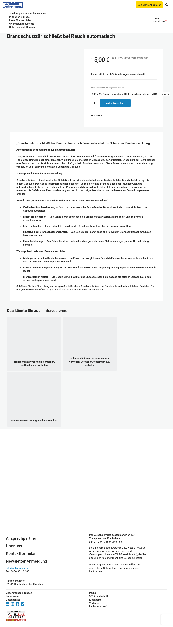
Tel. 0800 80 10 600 (17, 571)
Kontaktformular (21, 553)
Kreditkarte (95, 599)
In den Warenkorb (115, 103)
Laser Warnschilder (20, 20)
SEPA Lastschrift (98, 596)
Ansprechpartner (21, 538)
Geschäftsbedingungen (19, 592)
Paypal (93, 592)
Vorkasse (94, 603)
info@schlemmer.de (17, 568)
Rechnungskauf (97, 606)
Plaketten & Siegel (19, 16)
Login (155, 18)
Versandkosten (139, 57)
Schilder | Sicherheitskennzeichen (28, 13)
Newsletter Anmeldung (26, 561)
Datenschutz (13, 599)
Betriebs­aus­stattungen (22, 27)
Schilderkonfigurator (149, 4)
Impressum (12, 596)
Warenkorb (158, 21)
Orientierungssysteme (21, 23)
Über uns (14, 546)
